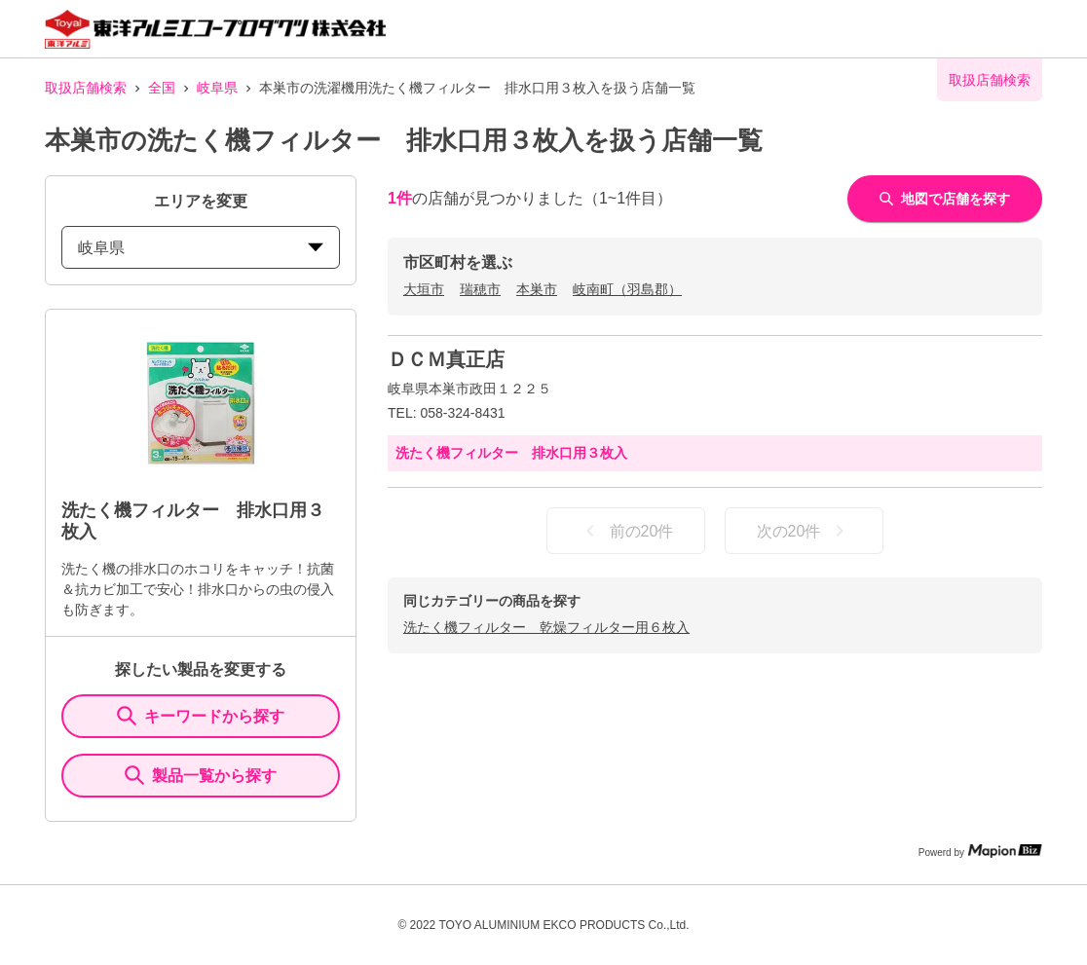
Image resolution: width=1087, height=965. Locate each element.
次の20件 (804, 530)
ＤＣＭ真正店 (446, 359)
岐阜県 (217, 87)
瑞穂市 (480, 289)
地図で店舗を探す (945, 198)
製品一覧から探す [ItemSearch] (201, 775)
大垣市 (423, 289)
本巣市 (536, 289)
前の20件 (626, 530)
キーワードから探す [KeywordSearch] (200, 715)
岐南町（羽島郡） (627, 289)
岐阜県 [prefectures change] (200, 248)
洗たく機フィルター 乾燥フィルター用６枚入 (546, 627)
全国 (161, 87)
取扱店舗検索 (86, 87)
